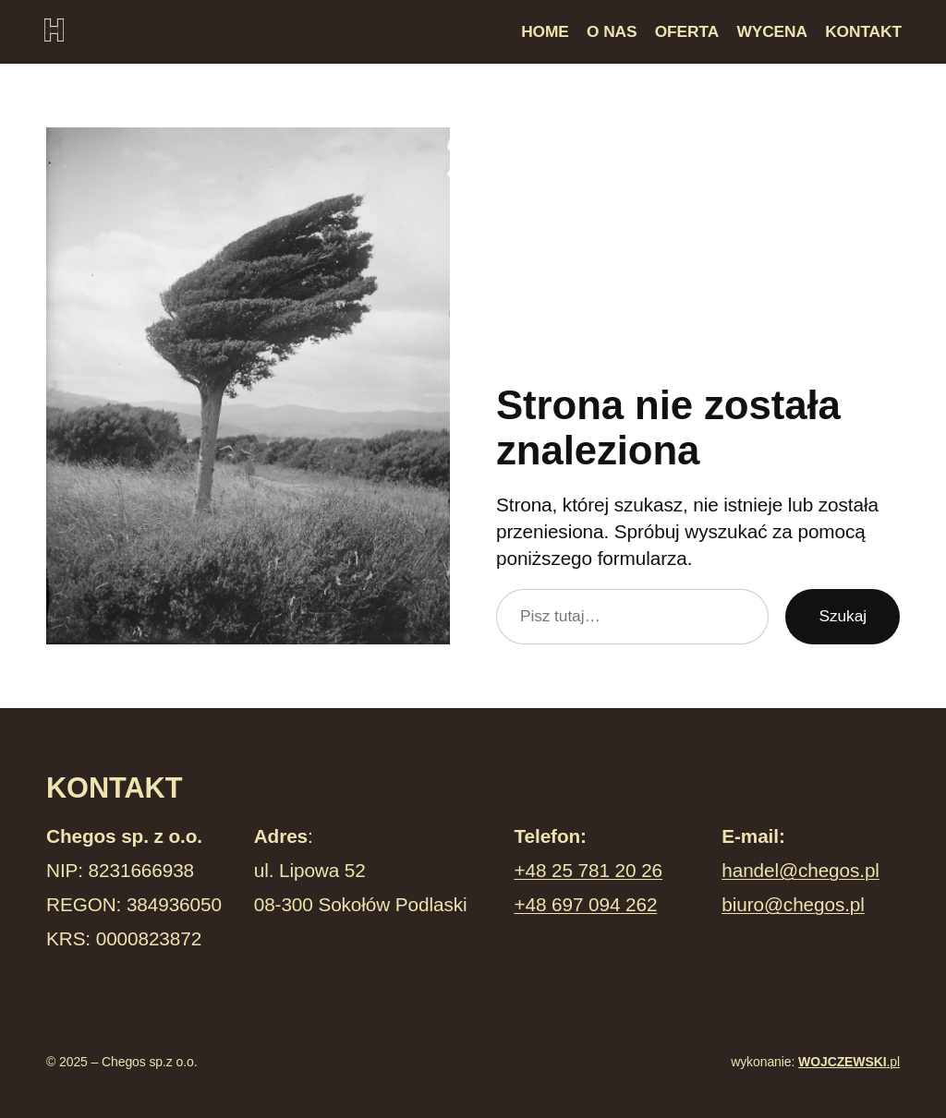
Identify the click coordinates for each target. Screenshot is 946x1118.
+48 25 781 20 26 (589, 870)
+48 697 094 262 (586, 904)
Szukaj (843, 616)
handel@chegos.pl (800, 870)
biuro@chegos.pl (793, 904)
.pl (849, 1061)
